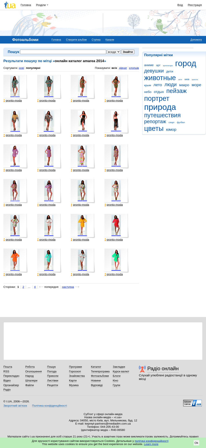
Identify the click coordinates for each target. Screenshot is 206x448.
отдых (159, 92)
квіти (180, 80)
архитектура (168, 66)
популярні (33, 68)
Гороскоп (75, 371)
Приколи (52, 375)
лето (157, 85)
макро (184, 85)
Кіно (115, 380)
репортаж (155, 121)
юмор (171, 129)
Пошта (7, 366)
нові (21, 68)
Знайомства (77, 375)
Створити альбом (76, 39)
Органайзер (11, 385)
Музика (74, 385)
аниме (149, 65)
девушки (154, 71)
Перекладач (11, 375)
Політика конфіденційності (49, 405)
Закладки (119, 366)
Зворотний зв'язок (15, 405)
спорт (172, 122)
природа (160, 107)
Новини (96, 380)
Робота (30, 366)
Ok (196, 442)
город (185, 63)
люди (170, 84)
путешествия (162, 115)
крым (147, 85)
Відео (7, 380)
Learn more (151, 444)
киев (187, 79)
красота (195, 80)
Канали (110, 39)
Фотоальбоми (100, 375)
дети (169, 71)
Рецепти (52, 385)
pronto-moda (12, 100)
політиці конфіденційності (151, 441)
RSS (6, 371)
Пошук (51, 366)
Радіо (7, 389)
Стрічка (96, 39)
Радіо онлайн (163, 368)
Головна (26, 5)
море (196, 85)
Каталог (96, 366)
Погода (51, 371)
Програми (75, 366)
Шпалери (31, 380)
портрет (156, 98)
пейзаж (176, 90)
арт (158, 65)
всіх (114, 68)
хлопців (134, 68)
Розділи (41, 5)
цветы (154, 128)
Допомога (196, 39)
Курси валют (121, 371)
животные (160, 78)
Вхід (180, 5)
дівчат (123, 68)
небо (147, 92)
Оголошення (33, 371)
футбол (181, 122)
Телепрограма (100, 371)
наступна (68, 286)
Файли (29, 385)
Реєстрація (195, 5)
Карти (73, 380)
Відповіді (97, 385)
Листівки (52, 380)
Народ (29, 375)
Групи (116, 385)
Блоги (117, 375)
